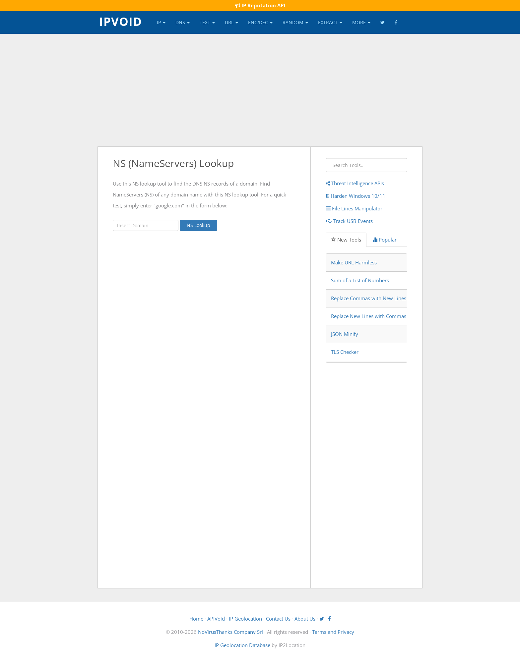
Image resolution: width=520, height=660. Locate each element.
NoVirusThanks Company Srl (230, 632)
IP (161, 22)
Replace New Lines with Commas (368, 316)
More (361, 22)
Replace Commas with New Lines (368, 298)
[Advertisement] (260, 90)
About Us (304, 618)
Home (196, 618)
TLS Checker (344, 352)
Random (295, 22)
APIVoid (216, 618)
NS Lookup (198, 225)
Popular (384, 239)
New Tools (346, 239)
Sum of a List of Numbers (360, 280)
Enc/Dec (260, 22)
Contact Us (278, 618)
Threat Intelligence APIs (355, 183)
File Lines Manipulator (354, 208)
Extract (330, 22)
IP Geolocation (245, 618)
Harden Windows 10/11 (355, 195)
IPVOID (120, 21)
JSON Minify (344, 334)
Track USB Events (349, 221)
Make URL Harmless (354, 262)
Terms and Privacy (333, 632)
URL (231, 22)
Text (207, 22)
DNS (182, 22)
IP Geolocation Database (242, 645)
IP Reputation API (260, 5)
